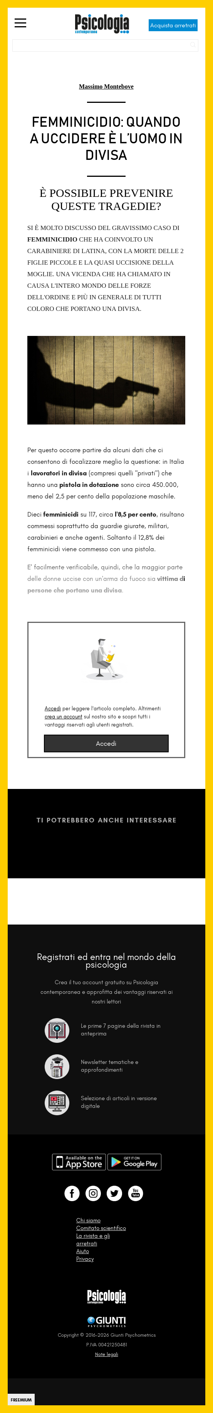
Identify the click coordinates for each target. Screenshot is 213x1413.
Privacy (85, 1258)
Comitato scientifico (101, 1228)
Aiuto (82, 1251)
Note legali (106, 1354)
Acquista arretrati (173, 25)
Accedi (53, 708)
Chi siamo (88, 1220)
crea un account (63, 716)
